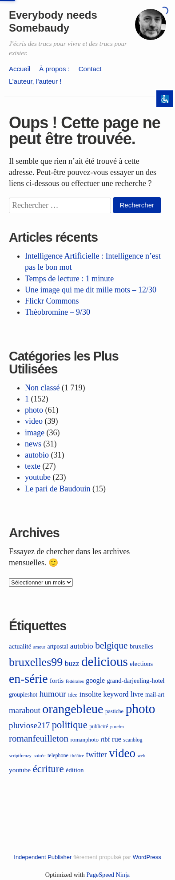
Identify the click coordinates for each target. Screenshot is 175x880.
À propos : (54, 69)
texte (32, 466)
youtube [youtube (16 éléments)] (20, 770)
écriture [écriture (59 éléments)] (48, 769)
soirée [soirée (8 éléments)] (39, 755)
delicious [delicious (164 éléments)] (104, 661)
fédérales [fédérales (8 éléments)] (75, 681)
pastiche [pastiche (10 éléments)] (114, 711)
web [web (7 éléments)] (141, 755)
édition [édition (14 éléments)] (75, 770)
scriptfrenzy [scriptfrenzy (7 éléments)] (20, 755)
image (34, 432)
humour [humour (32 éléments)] (53, 693)
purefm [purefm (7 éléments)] (117, 726)
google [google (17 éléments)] (95, 680)
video (34, 421)
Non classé (42, 387)
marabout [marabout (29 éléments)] (24, 710)
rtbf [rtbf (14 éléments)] (105, 739)
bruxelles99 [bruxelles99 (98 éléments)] (36, 662)
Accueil (19, 69)
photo (34, 410)
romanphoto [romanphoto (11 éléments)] (84, 739)
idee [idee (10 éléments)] (72, 695)
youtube (38, 477)
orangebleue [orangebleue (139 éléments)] (72, 709)
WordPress (147, 857)
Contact (90, 69)
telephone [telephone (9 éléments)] (58, 755)
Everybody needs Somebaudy (53, 21)
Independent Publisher (43, 857)
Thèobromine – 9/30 (57, 312)
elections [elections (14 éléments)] (141, 663)
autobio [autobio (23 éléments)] (81, 646)
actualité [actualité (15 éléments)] (20, 646)
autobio (37, 454)
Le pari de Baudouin (57, 488)
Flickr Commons (52, 300)
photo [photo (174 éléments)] (140, 709)
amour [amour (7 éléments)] (39, 647)
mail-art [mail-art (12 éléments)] (154, 694)
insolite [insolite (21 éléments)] (90, 694)
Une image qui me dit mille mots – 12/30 (90, 289)
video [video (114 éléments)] (122, 753)
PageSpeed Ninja (108, 874)
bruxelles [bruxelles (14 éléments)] (141, 646)
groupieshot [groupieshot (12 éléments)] (23, 694)
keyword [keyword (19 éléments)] (116, 694)
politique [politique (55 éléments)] (70, 724)
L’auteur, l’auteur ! (35, 81)
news (33, 443)
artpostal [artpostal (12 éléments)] (57, 646)
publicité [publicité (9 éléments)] (98, 726)
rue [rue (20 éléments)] (116, 739)
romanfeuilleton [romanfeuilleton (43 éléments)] (38, 738)
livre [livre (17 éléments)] (137, 694)
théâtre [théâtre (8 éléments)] (77, 755)
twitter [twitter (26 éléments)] (96, 754)
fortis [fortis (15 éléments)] (57, 680)
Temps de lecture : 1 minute (69, 278)
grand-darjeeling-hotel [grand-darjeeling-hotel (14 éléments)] (136, 680)
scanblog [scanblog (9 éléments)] (133, 740)
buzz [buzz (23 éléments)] (72, 663)
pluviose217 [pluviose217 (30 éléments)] (29, 725)
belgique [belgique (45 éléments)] (111, 645)
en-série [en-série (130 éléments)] (28, 678)
